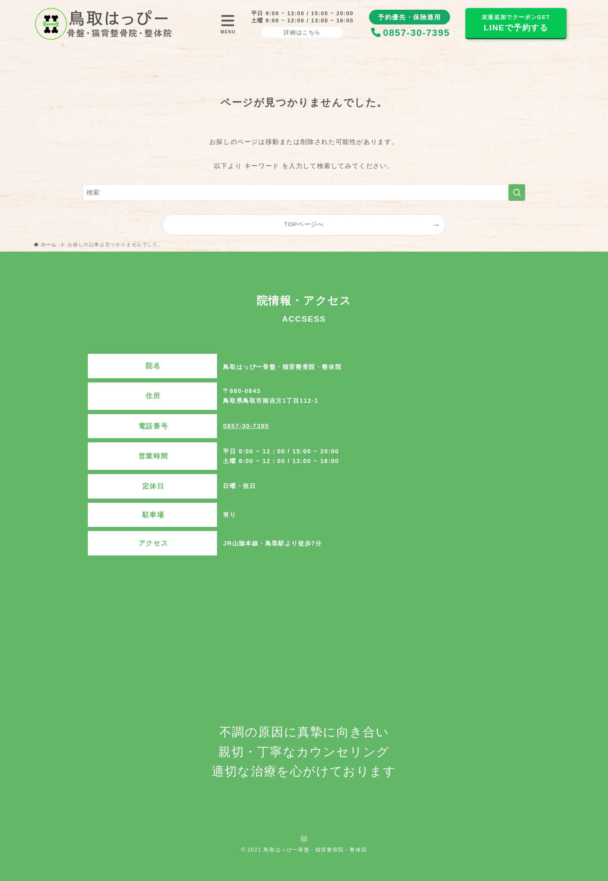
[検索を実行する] (516, 192)
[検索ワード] (304, 192)
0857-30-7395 (246, 426)
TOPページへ (304, 224)
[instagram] (304, 839)
